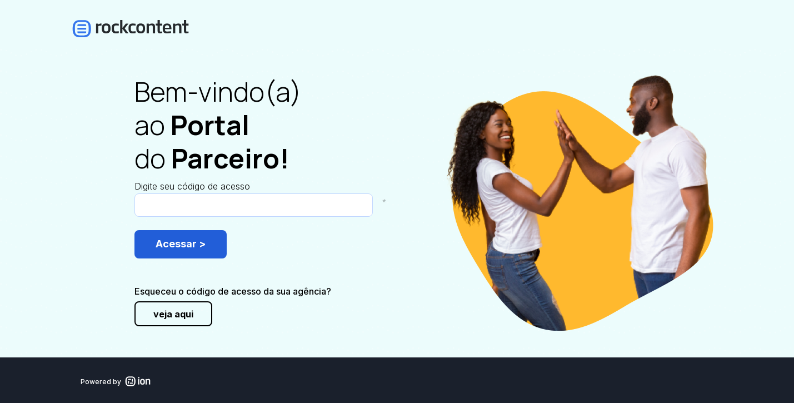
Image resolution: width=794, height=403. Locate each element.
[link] (153, 28)
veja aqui (173, 314)
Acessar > (181, 244)
